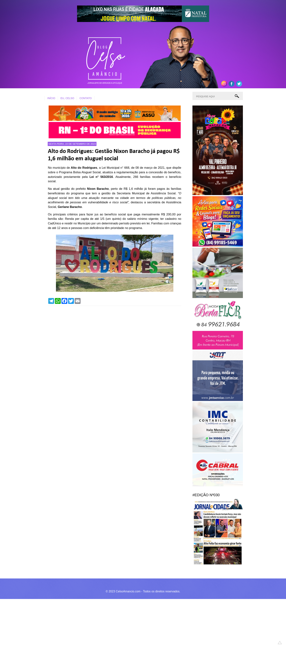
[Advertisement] (110, 624)
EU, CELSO (67, 98)
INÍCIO (51, 98)
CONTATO (85, 98)
